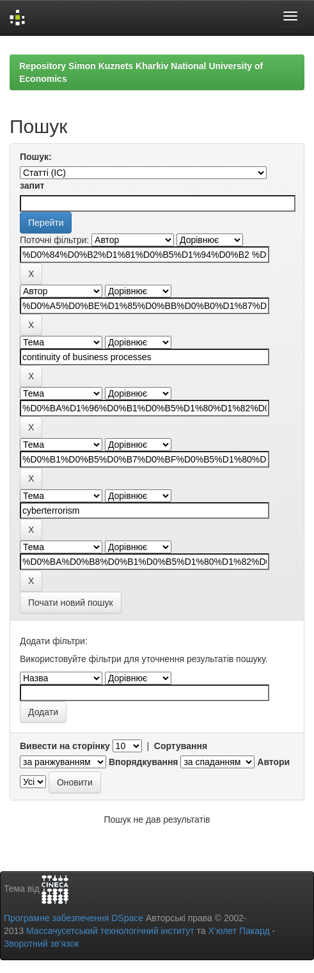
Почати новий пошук (70, 602)
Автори (273, 762)
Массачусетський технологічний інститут (110, 931)
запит (32, 185)
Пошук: (36, 157)
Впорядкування (143, 762)
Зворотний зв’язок (41, 943)
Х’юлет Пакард (239, 931)
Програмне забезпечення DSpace (73, 918)
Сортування (180, 746)
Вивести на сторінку (65, 746)
